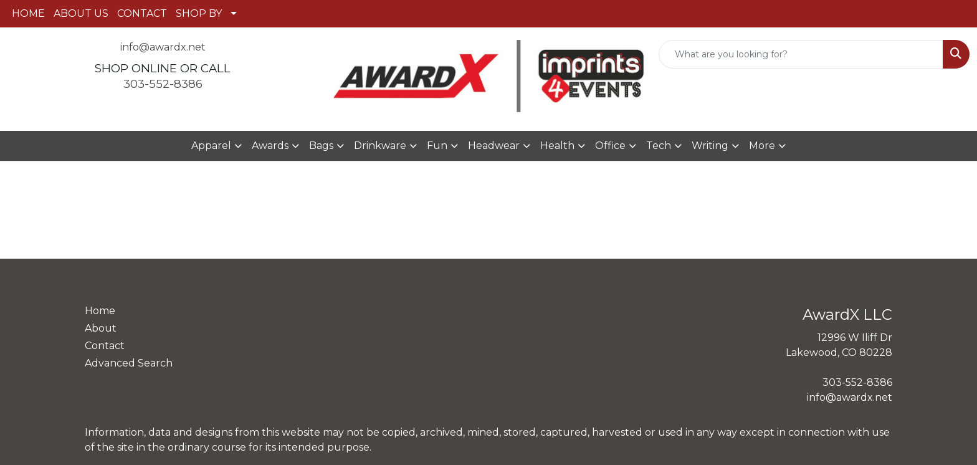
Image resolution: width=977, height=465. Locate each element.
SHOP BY (199, 13)
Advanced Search (129, 363)
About (101, 328)
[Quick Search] (801, 54)
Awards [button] (270, 145)
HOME (28, 13)
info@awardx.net (163, 47)
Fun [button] (437, 145)
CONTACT (142, 13)
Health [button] (557, 145)
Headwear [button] (494, 145)
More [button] (762, 145)
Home (100, 311)
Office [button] (610, 145)
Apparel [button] (211, 145)
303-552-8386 (163, 84)
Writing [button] (710, 145)
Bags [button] (321, 145)
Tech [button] (658, 145)
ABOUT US (81, 13)
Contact (105, 346)
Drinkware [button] (380, 145)
